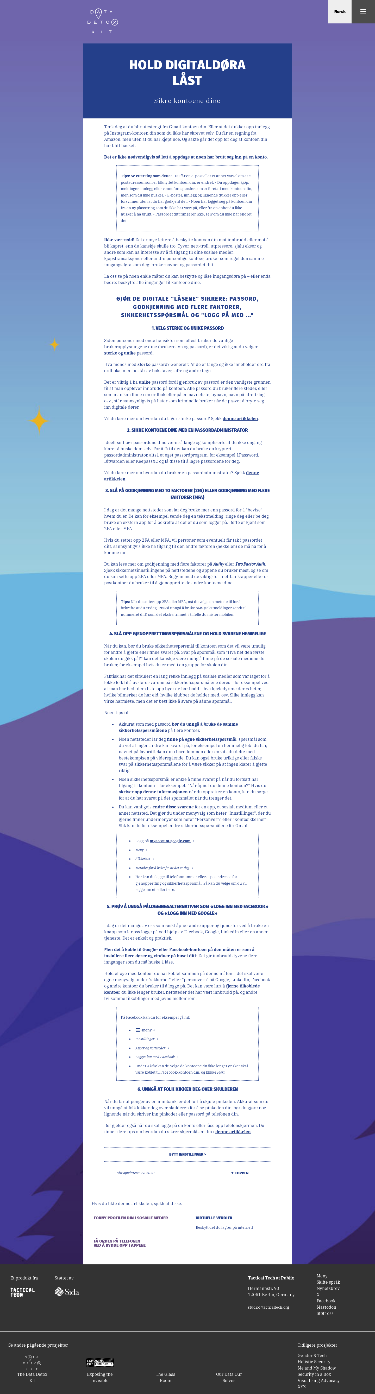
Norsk (340, 11)
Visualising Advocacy (319, 1380)
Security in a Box (314, 1374)
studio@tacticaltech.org (268, 1307)
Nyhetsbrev (328, 1288)
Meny (322, 1275)
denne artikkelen (240, 418)
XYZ (302, 1386)
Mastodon (326, 1307)
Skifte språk (328, 1282)
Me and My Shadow (317, 1368)
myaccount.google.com (170, 841)
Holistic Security (314, 1361)
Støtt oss (325, 1313)
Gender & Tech (312, 1355)
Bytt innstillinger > (187, 1154)
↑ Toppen (239, 1173)
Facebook (326, 1300)
